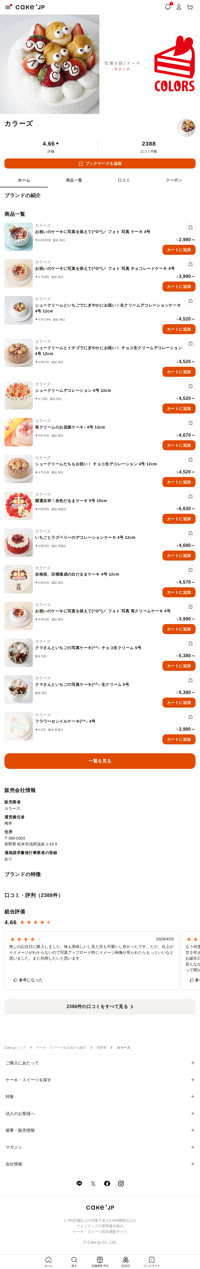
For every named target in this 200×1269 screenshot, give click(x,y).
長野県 (102, 1048)
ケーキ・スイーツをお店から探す (61, 1048)
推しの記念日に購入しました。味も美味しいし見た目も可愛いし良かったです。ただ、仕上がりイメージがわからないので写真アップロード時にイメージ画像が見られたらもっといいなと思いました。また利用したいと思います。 (91, 952)
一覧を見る (100, 761)
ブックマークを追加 (103, 163)
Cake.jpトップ (15, 1048)
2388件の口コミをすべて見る (97, 1006)
